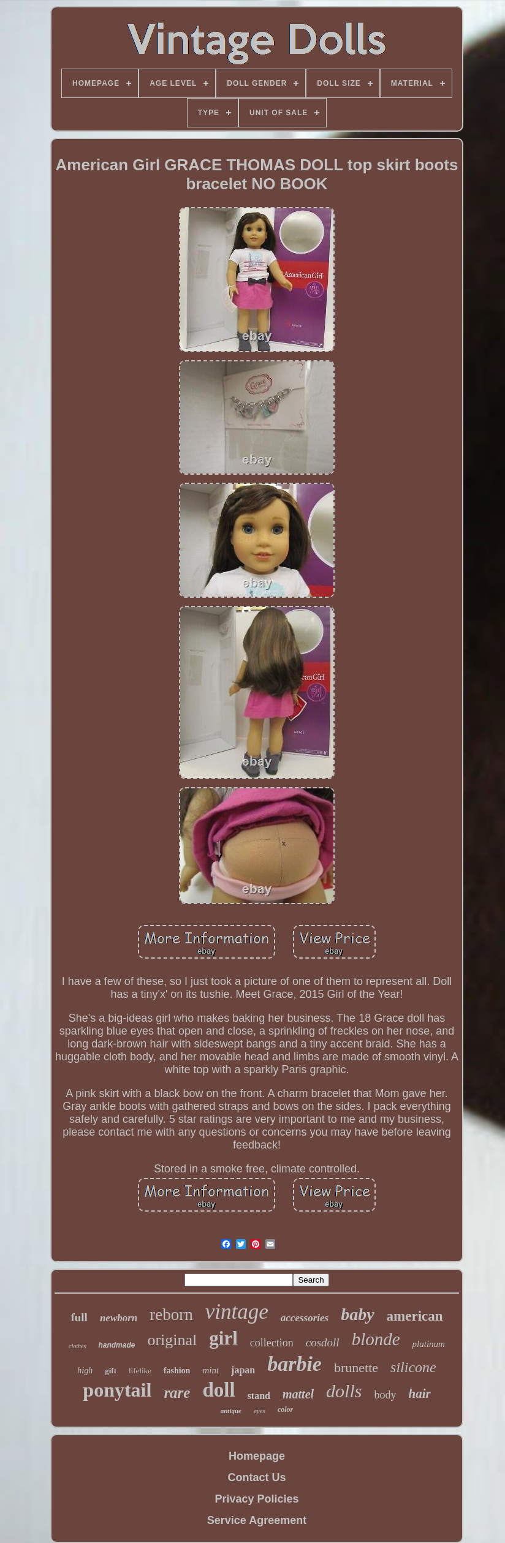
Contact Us (256, 1477)
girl (223, 1338)
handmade (116, 1345)
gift (110, 1370)
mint (210, 1370)
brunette (356, 1367)
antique (231, 1410)
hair (419, 1393)
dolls (344, 1391)
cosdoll (323, 1342)
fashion (177, 1370)
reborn (171, 1314)
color (285, 1409)
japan (243, 1370)
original (172, 1340)
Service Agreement (256, 1520)
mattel (298, 1394)
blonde (376, 1339)
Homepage (257, 1456)
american (415, 1316)
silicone (413, 1367)
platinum (428, 1344)
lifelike (140, 1370)
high (85, 1370)
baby (357, 1314)
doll (218, 1390)
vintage (236, 1312)
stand (259, 1395)
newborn (118, 1318)
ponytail (117, 1390)
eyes (259, 1410)
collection (272, 1343)
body (385, 1395)
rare (177, 1392)
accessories (304, 1318)
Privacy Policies (256, 1499)
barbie (294, 1363)
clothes (77, 1346)
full (78, 1317)
